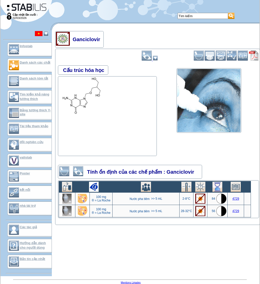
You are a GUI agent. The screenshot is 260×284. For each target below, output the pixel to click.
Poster (25, 173)
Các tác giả (28, 227)
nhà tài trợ (28, 206)
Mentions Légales (131, 282)
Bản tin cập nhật (32, 259)
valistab (26, 157)
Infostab (26, 46)
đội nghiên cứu (32, 142)
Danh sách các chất (35, 62)
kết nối (25, 190)
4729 (235, 198)
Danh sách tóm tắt (34, 78)
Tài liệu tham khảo (34, 126)
